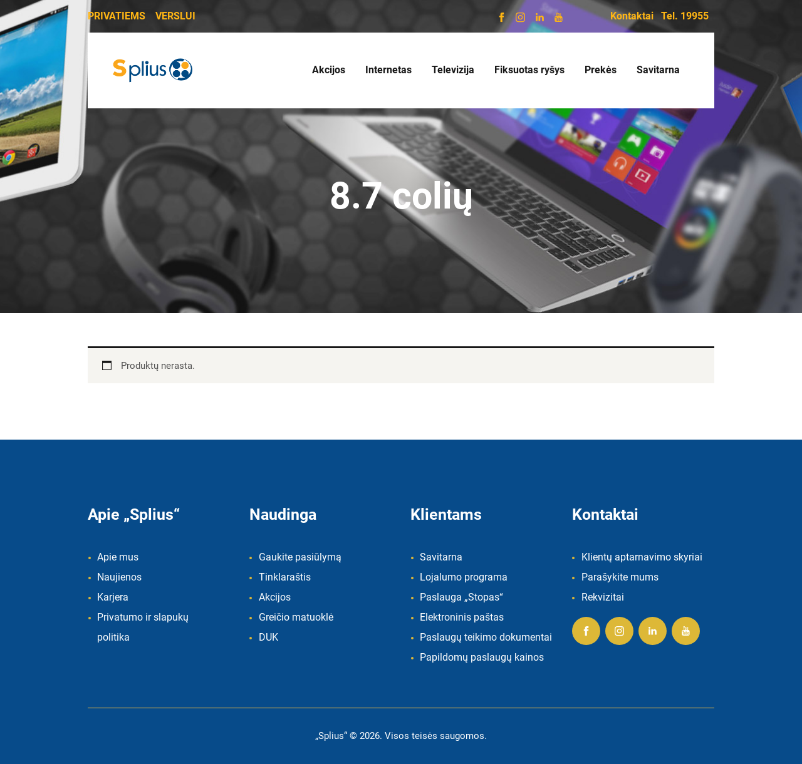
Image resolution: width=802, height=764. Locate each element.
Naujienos (119, 577)
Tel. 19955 (685, 16)
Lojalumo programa (464, 577)
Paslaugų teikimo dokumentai (486, 637)
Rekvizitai (602, 597)
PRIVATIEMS (116, 16)
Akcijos (275, 597)
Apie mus (117, 557)
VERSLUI (175, 16)
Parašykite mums (620, 577)
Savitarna (441, 557)
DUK (268, 637)
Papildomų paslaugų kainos (482, 657)
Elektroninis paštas (462, 617)
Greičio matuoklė (296, 617)
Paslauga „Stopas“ (461, 597)
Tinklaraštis (285, 577)
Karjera (112, 597)
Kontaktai (632, 16)
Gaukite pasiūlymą (300, 557)
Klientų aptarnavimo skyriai (641, 557)
